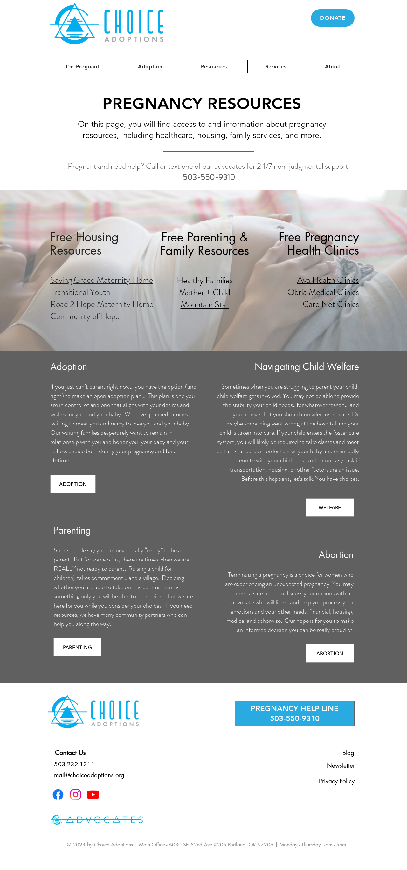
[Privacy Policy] (336, 781)
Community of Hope (85, 316)
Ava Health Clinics (328, 280)
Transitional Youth (80, 292)
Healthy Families (205, 280)
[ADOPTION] (73, 484)
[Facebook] (58, 794)
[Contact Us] (70, 752)
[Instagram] (75, 794)
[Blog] (348, 752)
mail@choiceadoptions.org (89, 775)
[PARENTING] (77, 647)
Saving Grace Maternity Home (101, 280)
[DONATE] (333, 18)
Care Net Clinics (331, 304)
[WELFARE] (330, 507)
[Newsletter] (340, 765)
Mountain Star (205, 304)
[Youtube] (93, 794)
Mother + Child (204, 292)
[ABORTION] (330, 653)
